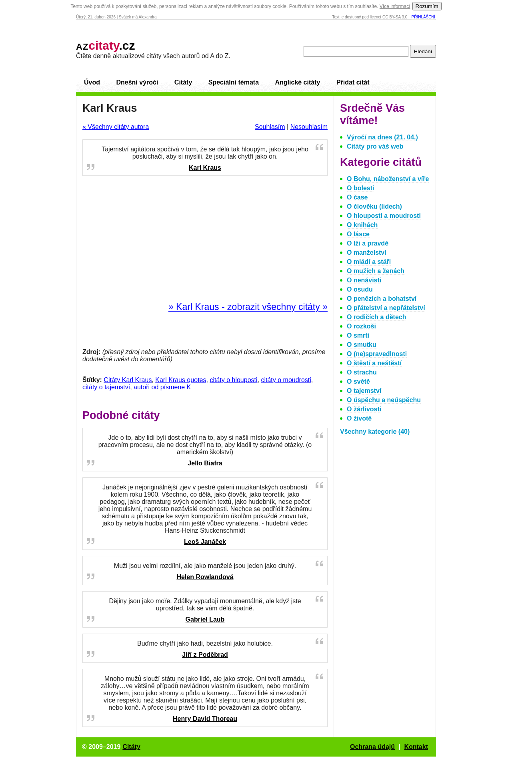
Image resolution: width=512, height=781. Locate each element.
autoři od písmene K (162, 387)
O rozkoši (361, 326)
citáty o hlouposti (233, 379)
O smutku (361, 344)
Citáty (183, 82)
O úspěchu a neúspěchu (384, 400)
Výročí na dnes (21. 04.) (382, 137)
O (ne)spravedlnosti (377, 353)
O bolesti (360, 188)
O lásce (358, 234)
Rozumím (427, 6)
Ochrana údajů (372, 746)
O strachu (362, 372)
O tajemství (364, 390)
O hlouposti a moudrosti (384, 215)
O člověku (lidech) (374, 206)
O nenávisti (364, 280)
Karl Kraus (205, 167)
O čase (357, 197)
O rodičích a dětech (376, 317)
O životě (359, 418)
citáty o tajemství (106, 387)
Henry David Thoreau (205, 718)
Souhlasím (270, 126)
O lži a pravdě (367, 243)
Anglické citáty (297, 82)
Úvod (92, 82)
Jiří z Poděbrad (205, 654)
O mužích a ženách (375, 271)
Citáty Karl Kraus (128, 379)
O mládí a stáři (369, 261)
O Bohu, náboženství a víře (388, 178)
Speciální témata (233, 82)
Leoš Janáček (205, 541)
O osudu (360, 289)
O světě (358, 381)
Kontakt (416, 746)
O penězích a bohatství (381, 298)
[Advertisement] (205, 239)
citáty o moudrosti (286, 379)
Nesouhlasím (309, 126)
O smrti (358, 335)
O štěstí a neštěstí (374, 363)
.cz (105, 45)
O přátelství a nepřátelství (386, 307)
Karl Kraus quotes (180, 379)
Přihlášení (423, 17)
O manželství (366, 252)
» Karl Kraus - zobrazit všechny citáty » (248, 307)
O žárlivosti (364, 409)
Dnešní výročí (137, 82)
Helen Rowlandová (204, 577)
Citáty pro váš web (375, 146)
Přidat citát (353, 82)
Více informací (395, 6)
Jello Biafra (205, 463)
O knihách (362, 224)
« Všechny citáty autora (115, 126)
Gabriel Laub (205, 619)
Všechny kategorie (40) (375, 431)
